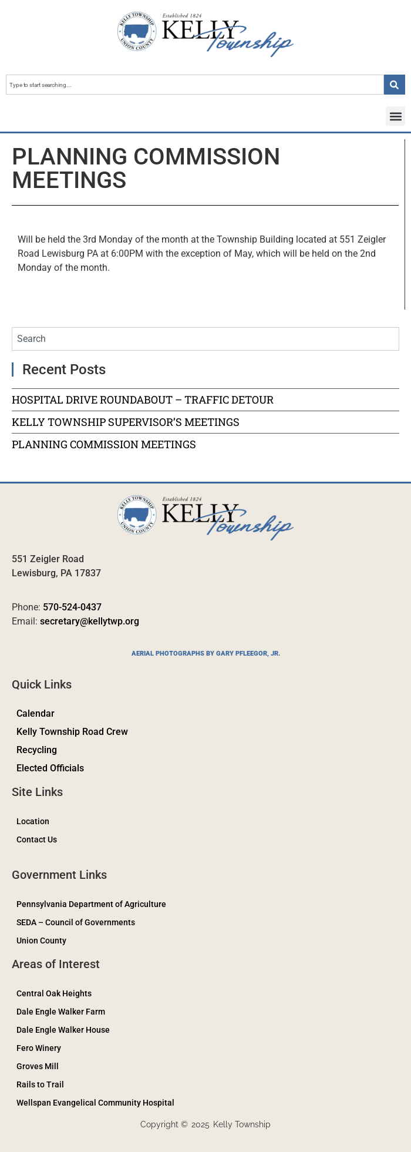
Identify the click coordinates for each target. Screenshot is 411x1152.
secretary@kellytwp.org (89, 621)
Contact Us (36, 839)
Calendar (35, 713)
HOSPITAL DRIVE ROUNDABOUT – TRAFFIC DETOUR (143, 399)
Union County (41, 940)
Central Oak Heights (54, 993)
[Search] (394, 85)
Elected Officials (50, 768)
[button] (395, 116)
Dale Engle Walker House (63, 1030)
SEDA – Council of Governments (75, 922)
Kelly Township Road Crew (72, 731)
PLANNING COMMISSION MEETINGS (104, 444)
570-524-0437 (72, 607)
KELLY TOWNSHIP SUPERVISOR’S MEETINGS (126, 422)
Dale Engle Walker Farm (60, 1011)
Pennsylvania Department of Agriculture (91, 904)
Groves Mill (37, 1066)
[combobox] (195, 85)
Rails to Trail (40, 1084)
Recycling (36, 749)
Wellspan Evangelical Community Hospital (95, 1102)
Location (32, 821)
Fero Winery (38, 1048)
